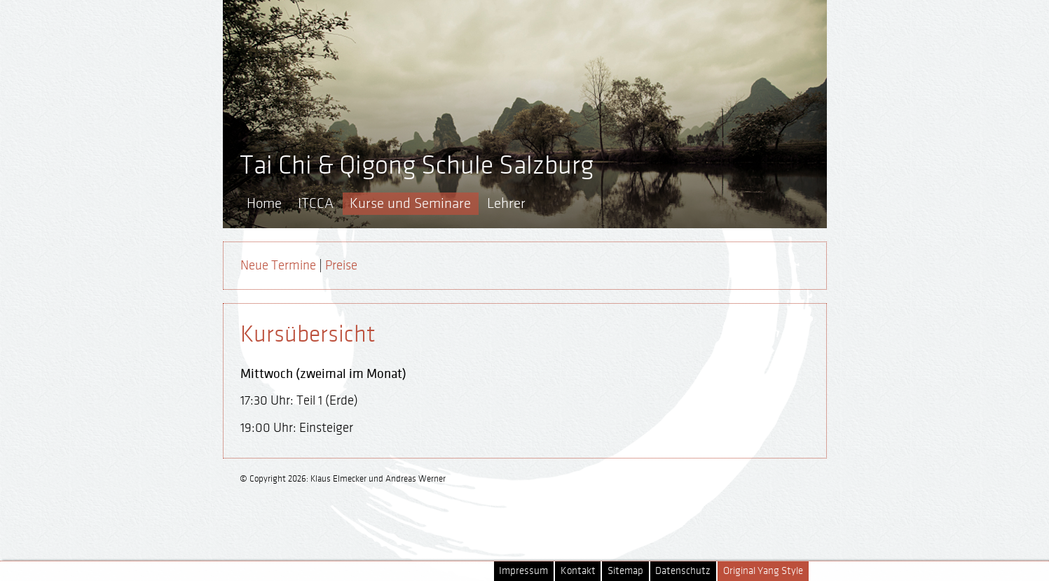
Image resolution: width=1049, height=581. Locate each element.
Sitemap (625, 571)
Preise (341, 265)
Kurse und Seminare (410, 203)
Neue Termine (278, 265)
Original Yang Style (763, 571)
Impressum (523, 571)
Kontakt (578, 571)
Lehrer (506, 203)
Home (264, 203)
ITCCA (316, 203)
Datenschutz (683, 571)
